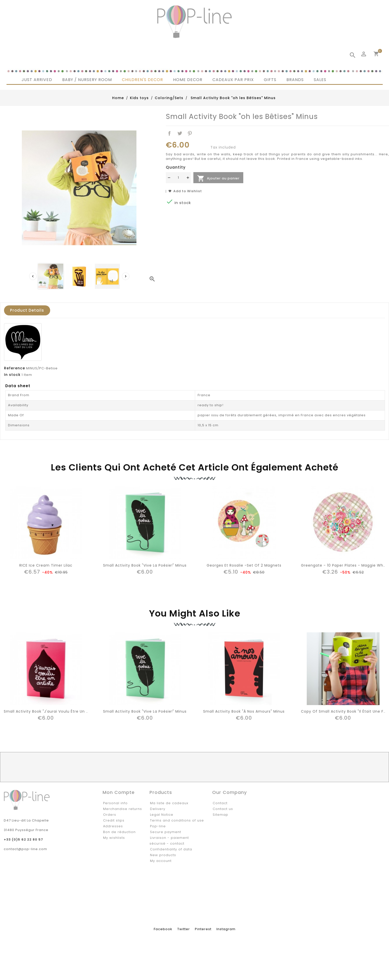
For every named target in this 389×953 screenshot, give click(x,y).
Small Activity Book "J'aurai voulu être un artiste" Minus (58, 711)
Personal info (115, 803)
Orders (109, 814)
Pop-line (158, 826)
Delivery (157, 808)
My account (161, 860)
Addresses (113, 826)
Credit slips (113, 820)
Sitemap (220, 814)
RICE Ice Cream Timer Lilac (45, 565)
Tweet (179, 133)
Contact (220, 803)
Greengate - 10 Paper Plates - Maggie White (344, 565)
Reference (14, 368)
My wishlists (114, 837)
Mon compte (119, 792)
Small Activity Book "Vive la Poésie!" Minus (145, 565)
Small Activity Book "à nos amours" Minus (244, 711)
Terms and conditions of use (177, 820)
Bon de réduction (119, 832)
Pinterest (190, 133)
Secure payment (165, 832)
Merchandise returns (122, 808)
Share (169, 133)
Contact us (223, 808)
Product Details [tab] (27, 310)
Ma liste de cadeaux (169, 803)
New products (163, 855)
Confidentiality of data (171, 849)
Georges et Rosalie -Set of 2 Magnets (244, 565)
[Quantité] (178, 177)
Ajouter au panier (218, 178)
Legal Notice (161, 814)
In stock (12, 374)
